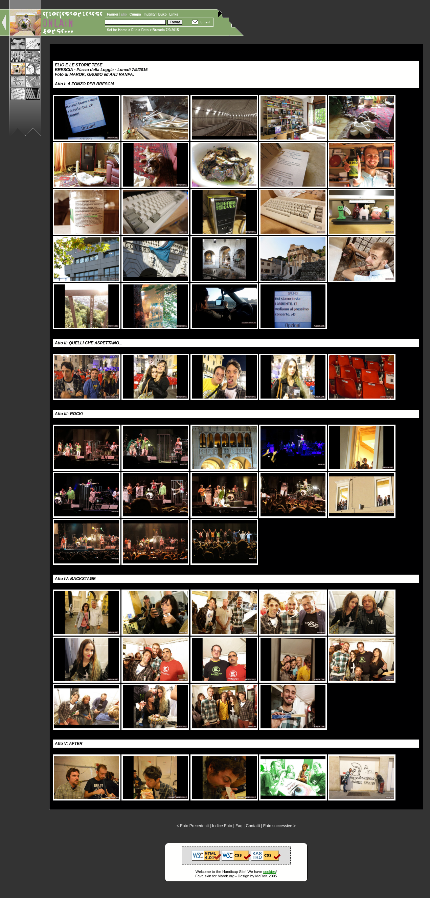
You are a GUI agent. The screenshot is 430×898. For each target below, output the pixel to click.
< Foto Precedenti (193, 826)
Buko (163, 14)
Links (173, 14)
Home (123, 30)
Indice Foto (222, 826)
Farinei (113, 14)
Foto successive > (279, 826)
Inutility (149, 14)
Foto (145, 30)
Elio (134, 30)
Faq (239, 826)
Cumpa (136, 14)
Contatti (252, 826)
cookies (269, 872)
